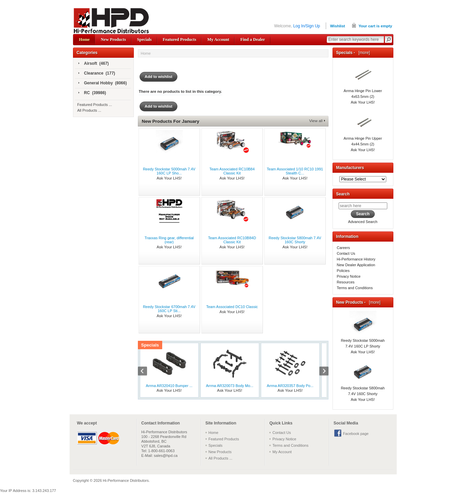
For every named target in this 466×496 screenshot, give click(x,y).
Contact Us (346, 253)
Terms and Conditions (355, 288)
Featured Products (179, 39)
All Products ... (89, 110)
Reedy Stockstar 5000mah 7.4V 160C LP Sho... (169, 171)
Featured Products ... (94, 105)
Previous (146, 371)
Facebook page (356, 434)
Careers (343, 248)
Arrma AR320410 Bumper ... (169, 386)
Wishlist (337, 26)
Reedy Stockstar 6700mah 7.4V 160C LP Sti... (169, 309)
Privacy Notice (349, 276)
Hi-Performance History (356, 259)
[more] (363, 52)
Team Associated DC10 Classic (232, 307)
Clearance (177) (96, 73)
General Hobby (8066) (102, 83)
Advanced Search (362, 222)
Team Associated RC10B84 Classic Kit (232, 171)
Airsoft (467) (93, 63)
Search (343, 194)
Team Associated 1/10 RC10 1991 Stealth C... (295, 171)
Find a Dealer (252, 39)
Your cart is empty (375, 26)
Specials (144, 39)
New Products (113, 39)
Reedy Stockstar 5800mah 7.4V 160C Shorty (295, 240)
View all (315, 121)
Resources (346, 282)
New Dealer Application (356, 265)
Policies (343, 271)
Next (320, 371)
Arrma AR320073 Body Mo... (229, 386)
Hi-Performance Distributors (126, 480)
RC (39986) (92, 93)
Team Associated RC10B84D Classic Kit (232, 240)
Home (84, 39)
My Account (218, 39)
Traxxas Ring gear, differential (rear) (169, 240)
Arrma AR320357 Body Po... (290, 386)
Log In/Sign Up (306, 26)
